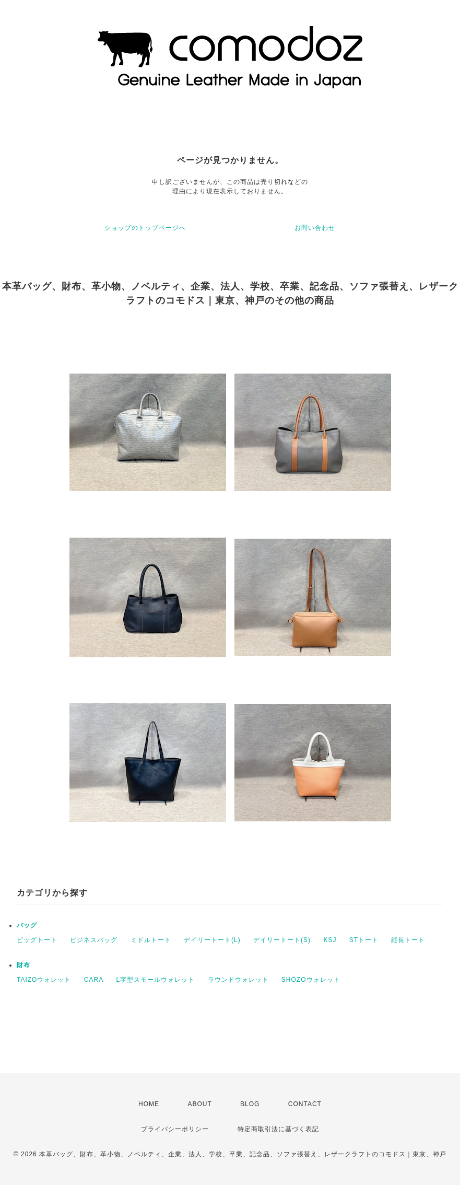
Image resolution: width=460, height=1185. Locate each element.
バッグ (27, 925)
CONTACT (305, 1104)
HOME (148, 1104)
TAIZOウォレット (44, 979)
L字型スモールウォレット (155, 979)
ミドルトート (151, 940)
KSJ (329, 940)
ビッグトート (37, 940)
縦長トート (408, 940)
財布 (23, 965)
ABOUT (199, 1104)
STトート (364, 940)
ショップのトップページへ (145, 227)
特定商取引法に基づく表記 (278, 1129)
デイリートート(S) (282, 940)
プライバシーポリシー (175, 1129)
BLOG (250, 1104)
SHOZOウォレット (310, 979)
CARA (93, 979)
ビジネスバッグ (93, 940)
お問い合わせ (314, 227)
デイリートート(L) (212, 940)
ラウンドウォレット (238, 979)
